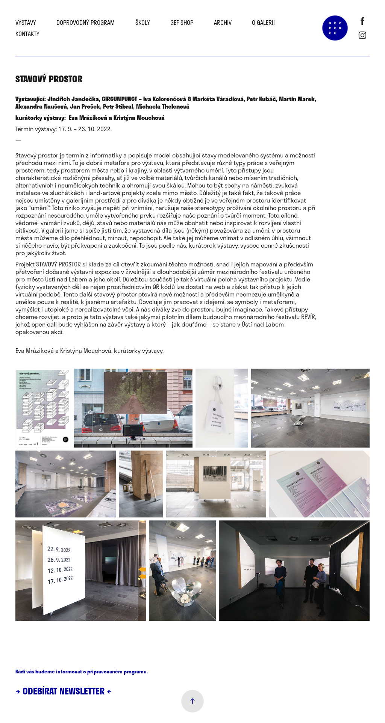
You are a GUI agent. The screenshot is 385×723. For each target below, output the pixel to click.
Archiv (223, 22)
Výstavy (25, 22)
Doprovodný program (85, 22)
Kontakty (27, 33)
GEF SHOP (181, 22)
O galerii (263, 22)
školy (142, 22)
